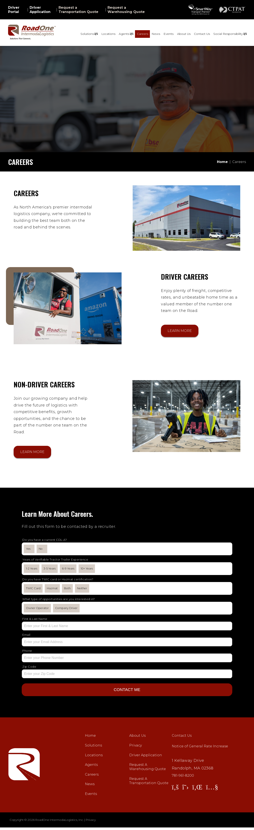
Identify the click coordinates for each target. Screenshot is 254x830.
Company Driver (66, 609)
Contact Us (202, 33)
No (41, 550)
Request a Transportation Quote (78, 10)
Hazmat (52, 590)
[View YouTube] (212, 789)
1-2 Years (31, 570)
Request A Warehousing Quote (147, 769)
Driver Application (40, 10)
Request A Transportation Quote (148, 783)
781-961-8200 (183, 778)
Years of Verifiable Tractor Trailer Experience (55, 561)
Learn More (180, 331)
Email (26, 636)
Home (90, 738)
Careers (142, 33)
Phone (27, 652)
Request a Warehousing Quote (126, 10)
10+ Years (87, 570)
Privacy (135, 748)
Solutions (93, 748)
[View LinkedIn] (197, 789)
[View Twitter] (185, 789)
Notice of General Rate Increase (200, 749)
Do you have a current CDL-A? (44, 541)
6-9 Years (68, 570)
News (156, 33)
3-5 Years (50, 570)
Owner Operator (37, 609)
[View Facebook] (175, 789)
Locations (108, 33)
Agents (91, 767)
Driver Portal (13, 10)
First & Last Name (34, 620)
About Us (184, 33)
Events (169, 33)
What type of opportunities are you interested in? (58, 600)
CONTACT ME (127, 691)
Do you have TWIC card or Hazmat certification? (57, 581)
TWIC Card (33, 590)
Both (67, 590)
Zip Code (29, 668)
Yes (28, 550)
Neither (82, 590)
